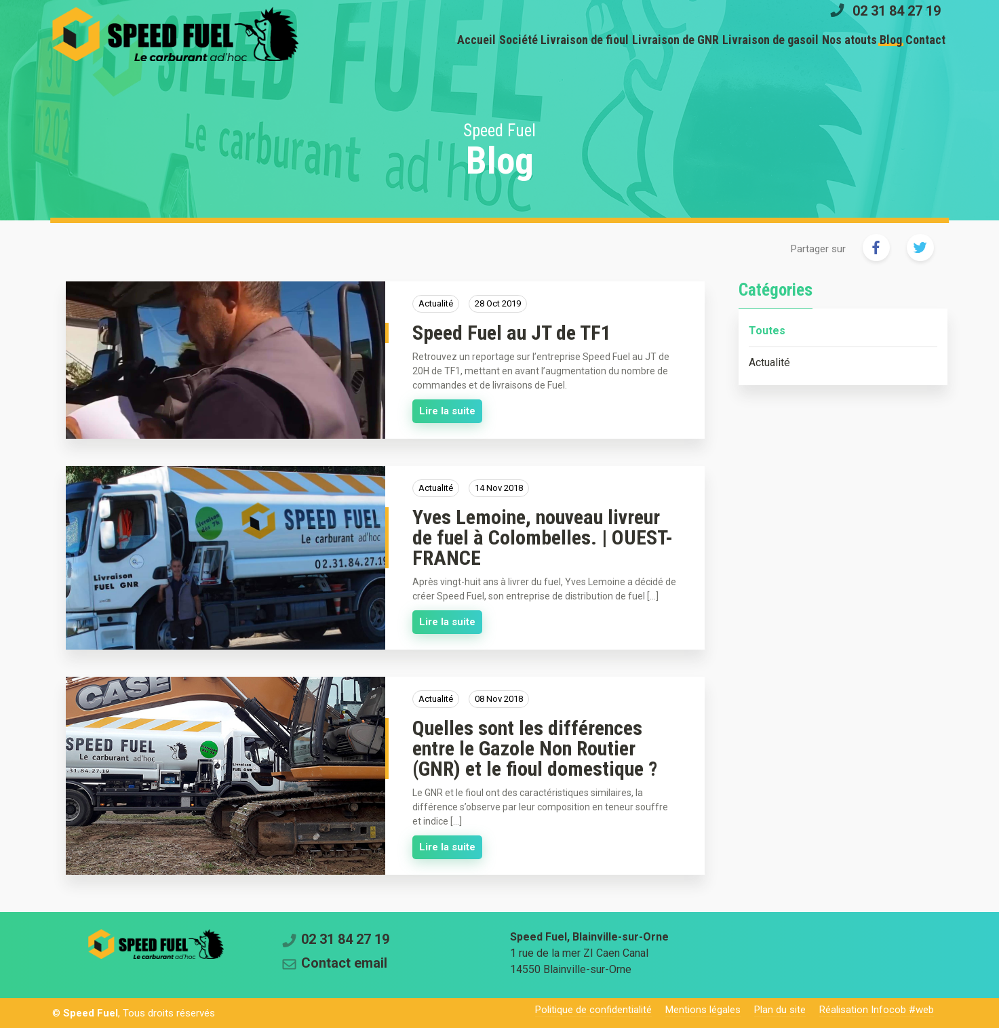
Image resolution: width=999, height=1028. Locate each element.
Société (433, 39)
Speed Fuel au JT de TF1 (511, 332)
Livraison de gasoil (725, 39)
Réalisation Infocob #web (876, 1010)
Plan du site (780, 1010)
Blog (872, 39)
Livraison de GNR (617, 39)
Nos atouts (816, 39)
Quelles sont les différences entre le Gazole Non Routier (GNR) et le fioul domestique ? (534, 748)
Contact (919, 39)
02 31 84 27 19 (897, 10)
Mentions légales (703, 1010)
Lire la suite (447, 411)
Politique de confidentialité (593, 1010)
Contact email (344, 963)
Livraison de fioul (513, 39)
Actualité (769, 362)
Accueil (378, 39)
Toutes (767, 330)
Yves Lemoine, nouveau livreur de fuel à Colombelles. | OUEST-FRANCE (542, 537)
